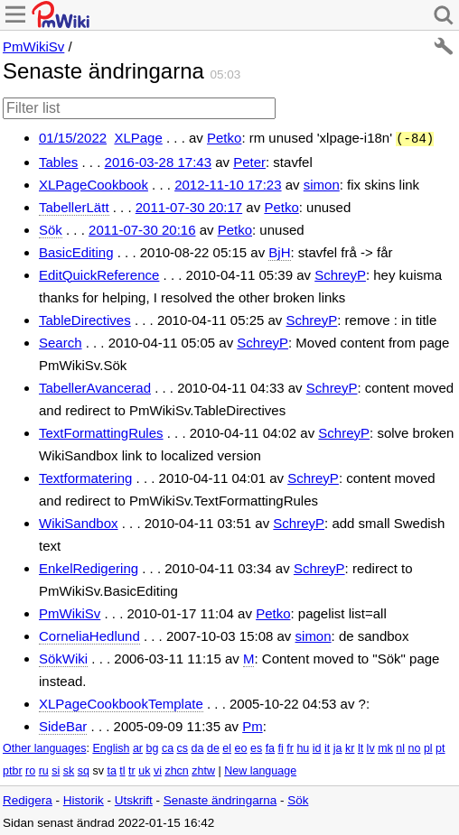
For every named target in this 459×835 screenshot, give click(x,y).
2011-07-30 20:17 (189, 205)
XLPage (138, 137)
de (213, 746)
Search (60, 340)
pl (428, 746)
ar (138, 746)
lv (371, 746)
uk (144, 769)
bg (151, 746)
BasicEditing (76, 250)
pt (440, 746)
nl (400, 746)
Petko (224, 137)
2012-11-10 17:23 (227, 182)
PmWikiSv (33, 46)
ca (167, 746)
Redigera (27, 798)
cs (183, 746)
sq (83, 769)
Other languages (44, 746)
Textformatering (85, 476)
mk (385, 746)
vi (158, 769)
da (198, 746)
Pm (252, 724)
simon (322, 182)
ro (30, 769)
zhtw (203, 769)
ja (337, 746)
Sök (50, 228)
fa (270, 746)
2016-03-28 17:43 (158, 160)
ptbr (13, 769)
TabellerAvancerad (95, 386)
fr (290, 746)
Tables (58, 160)
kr (349, 746)
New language (260, 769)
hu (302, 746)
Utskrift (134, 798)
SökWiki (63, 656)
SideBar (63, 724)
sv (98, 769)
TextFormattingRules (101, 431)
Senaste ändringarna (220, 798)
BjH (279, 250)
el (226, 746)
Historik (83, 798)
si (56, 769)
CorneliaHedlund (89, 634)
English (110, 746)
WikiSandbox (78, 521)
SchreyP (340, 273)
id (317, 746)
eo (241, 746)
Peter (249, 160)
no (414, 746)
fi (281, 746)
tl (122, 769)
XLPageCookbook (93, 182)
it (327, 746)
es (256, 746)
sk (69, 769)
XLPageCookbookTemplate (121, 702)
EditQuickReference (99, 273)
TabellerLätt (74, 205)
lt (360, 746)
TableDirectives (85, 318)
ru (44, 769)
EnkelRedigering (88, 566)
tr (132, 769)
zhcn (176, 769)
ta (111, 769)
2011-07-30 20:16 (142, 228)
